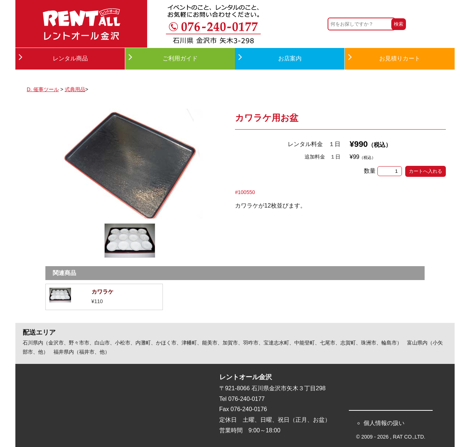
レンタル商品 (70, 58)
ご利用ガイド (180, 58)
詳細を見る (104, 297)
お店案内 (290, 58)
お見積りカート (399, 58)
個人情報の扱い (383, 423)
